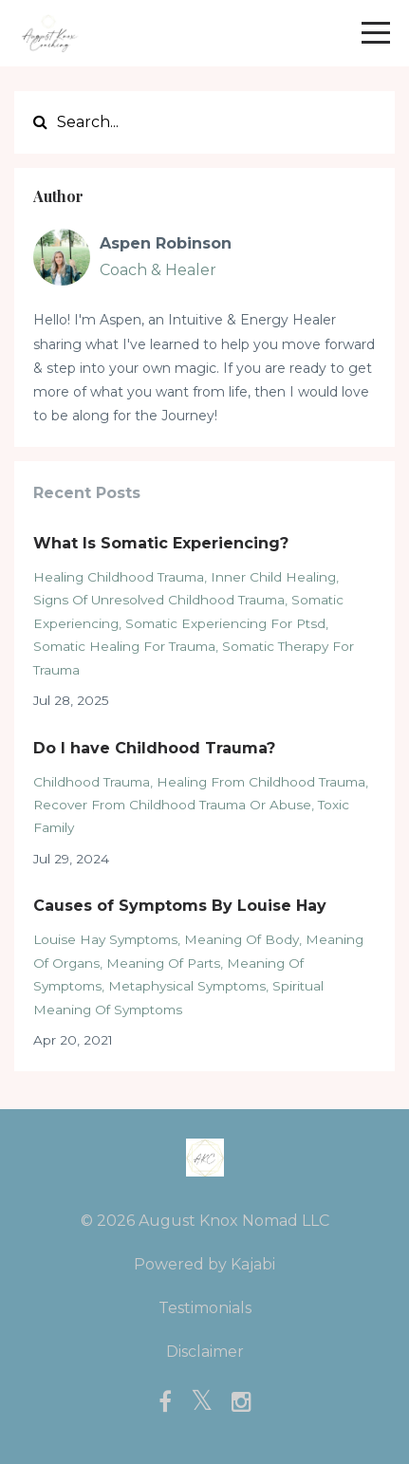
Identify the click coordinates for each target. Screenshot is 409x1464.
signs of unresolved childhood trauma (159, 599)
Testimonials (204, 1308)
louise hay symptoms (105, 939)
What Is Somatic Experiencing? (160, 543)
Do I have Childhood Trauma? (154, 748)
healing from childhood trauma (261, 781)
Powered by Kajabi (204, 1264)
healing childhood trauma (118, 576)
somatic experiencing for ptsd (225, 623)
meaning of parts (163, 963)
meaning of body (241, 939)
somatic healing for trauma (124, 646)
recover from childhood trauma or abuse (172, 804)
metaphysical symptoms (187, 985)
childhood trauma (91, 781)
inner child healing (273, 576)
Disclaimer (205, 1352)
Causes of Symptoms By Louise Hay (179, 906)
